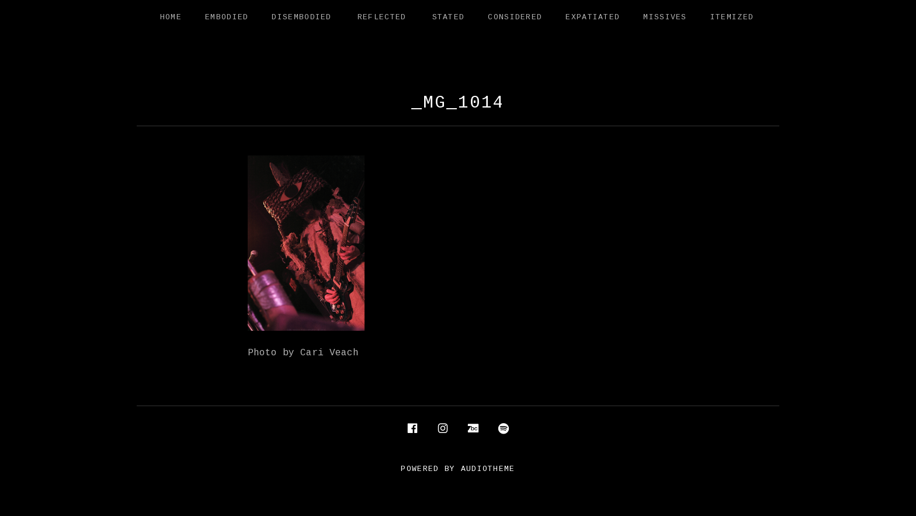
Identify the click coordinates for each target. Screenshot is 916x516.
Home (171, 17)
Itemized (732, 17)
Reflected (382, 17)
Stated (448, 17)
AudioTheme (488, 469)
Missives (664, 17)
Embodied (226, 17)
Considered (515, 17)
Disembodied (301, 17)
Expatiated (592, 17)
